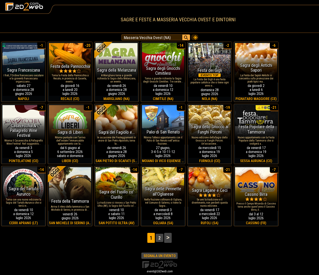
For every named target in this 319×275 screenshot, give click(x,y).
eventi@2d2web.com (160, 271)
